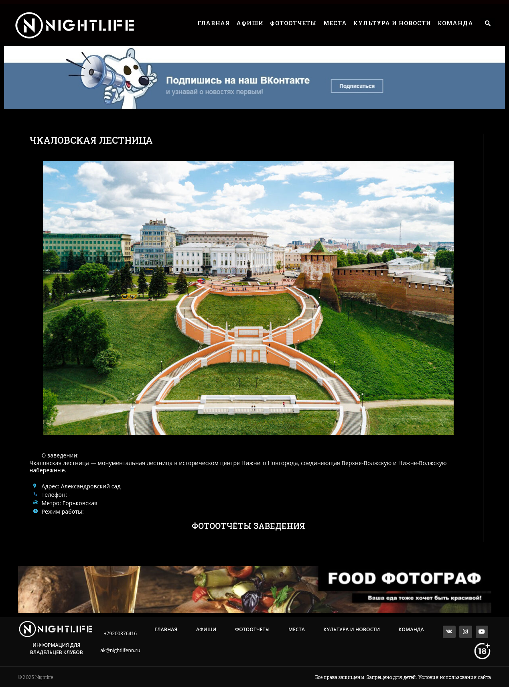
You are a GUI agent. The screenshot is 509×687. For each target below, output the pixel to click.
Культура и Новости (392, 23)
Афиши (250, 23)
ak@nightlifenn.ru (120, 650)
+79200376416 (120, 633)
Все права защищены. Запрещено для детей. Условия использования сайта (403, 677)
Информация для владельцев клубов (56, 649)
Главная (213, 23)
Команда (455, 23)
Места (335, 23)
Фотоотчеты (293, 23)
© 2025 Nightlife (35, 677)
